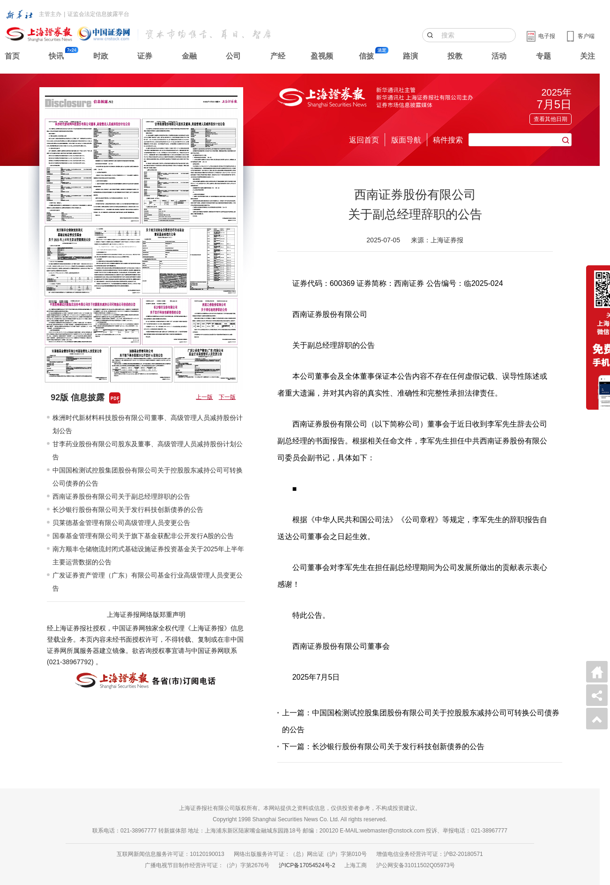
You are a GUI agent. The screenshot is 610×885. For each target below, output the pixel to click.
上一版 (204, 397)
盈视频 (322, 56)
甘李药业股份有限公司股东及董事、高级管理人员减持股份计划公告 (147, 450)
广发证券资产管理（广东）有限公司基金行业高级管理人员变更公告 (147, 581)
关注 (587, 56)
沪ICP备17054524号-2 (307, 865)
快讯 (56, 56)
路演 (410, 56)
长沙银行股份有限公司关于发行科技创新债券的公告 (127, 509)
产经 (277, 56)
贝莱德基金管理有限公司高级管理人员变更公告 (121, 522)
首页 (12, 56)
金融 (189, 56)
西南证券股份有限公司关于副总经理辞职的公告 (121, 496)
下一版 (227, 397)
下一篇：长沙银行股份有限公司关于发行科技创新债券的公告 (383, 746)
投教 (454, 56)
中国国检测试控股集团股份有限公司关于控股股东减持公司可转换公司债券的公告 (147, 476)
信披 (366, 56)
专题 (543, 56)
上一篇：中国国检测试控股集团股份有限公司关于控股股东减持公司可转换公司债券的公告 (420, 721)
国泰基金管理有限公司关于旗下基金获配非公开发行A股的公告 (143, 536)
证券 (144, 56)
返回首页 (364, 140)
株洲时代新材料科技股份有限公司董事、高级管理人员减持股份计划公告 (147, 424)
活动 (498, 56)
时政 (100, 56)
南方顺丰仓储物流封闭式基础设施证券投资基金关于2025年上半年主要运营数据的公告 (148, 555)
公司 (233, 56)
